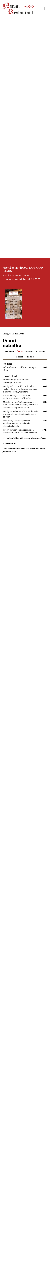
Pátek (19, 356)
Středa (29, 351)
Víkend (29, 356)
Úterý (20, 351)
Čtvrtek (40, 351)
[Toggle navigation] (45, 8)
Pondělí (9, 351)
